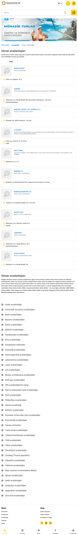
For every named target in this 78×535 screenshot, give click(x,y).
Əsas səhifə (5, 45)
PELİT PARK (18, 150)
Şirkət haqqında (45, 511)
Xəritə (3, 523)
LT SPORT (17, 130)
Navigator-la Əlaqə (46, 517)
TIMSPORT (18, 233)
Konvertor (4, 511)
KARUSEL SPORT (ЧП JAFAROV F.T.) (27, 109)
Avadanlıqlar (15, 45)
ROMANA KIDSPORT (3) (22, 192)
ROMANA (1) (18, 171)
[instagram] (46, 523)
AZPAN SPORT (19, 68)
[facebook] (41, 523)
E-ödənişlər (4, 517)
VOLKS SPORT (19, 253)
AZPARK (17, 89)
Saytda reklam (44, 514)
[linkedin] (50, 523)
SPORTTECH (18, 212)
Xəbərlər (3, 520)
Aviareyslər (4, 514)
